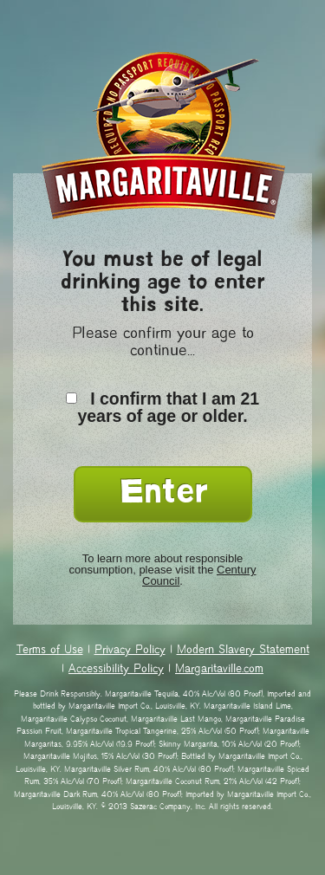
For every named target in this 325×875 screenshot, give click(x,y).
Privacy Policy (130, 651)
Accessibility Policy (116, 670)
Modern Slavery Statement (243, 651)
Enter (163, 494)
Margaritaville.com (219, 670)
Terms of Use (49, 651)
